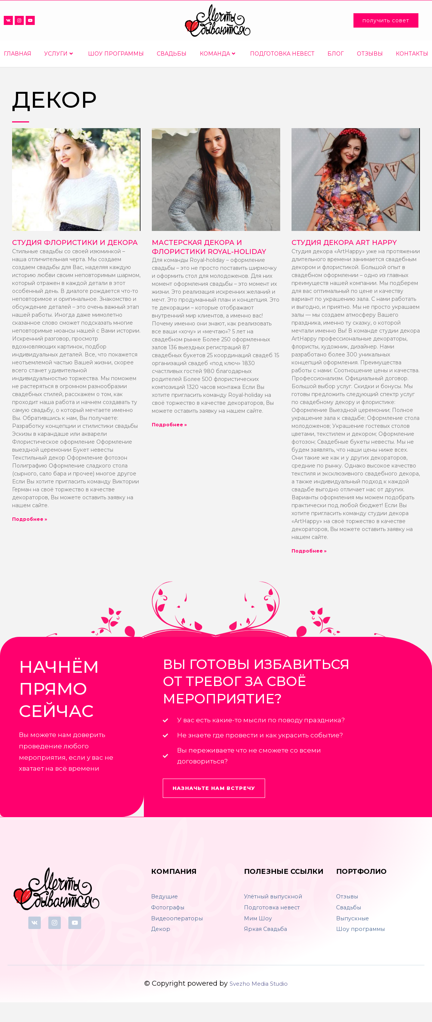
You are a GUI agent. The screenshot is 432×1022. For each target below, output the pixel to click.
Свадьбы (172, 53)
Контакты (412, 53)
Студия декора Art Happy (344, 242)
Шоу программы (116, 53)
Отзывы (370, 53)
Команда (217, 53)
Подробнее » (29, 519)
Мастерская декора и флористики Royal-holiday (209, 247)
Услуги (58, 53)
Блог (335, 53)
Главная (17, 53)
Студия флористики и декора (75, 242)
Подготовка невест (282, 53)
